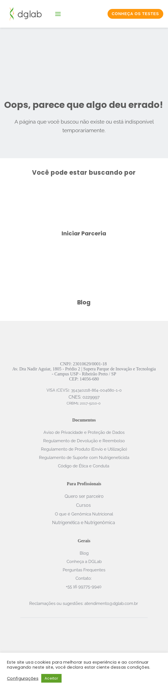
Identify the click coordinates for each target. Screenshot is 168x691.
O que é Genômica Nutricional (84, 514)
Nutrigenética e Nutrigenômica (83, 522)
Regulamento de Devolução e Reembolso (84, 440)
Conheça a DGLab (84, 561)
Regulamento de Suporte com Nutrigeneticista (84, 457)
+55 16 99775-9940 (84, 586)
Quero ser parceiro (84, 496)
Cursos (83, 505)
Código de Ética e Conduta (84, 465)
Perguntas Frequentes (84, 569)
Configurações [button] (22, 678)
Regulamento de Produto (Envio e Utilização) (84, 449)
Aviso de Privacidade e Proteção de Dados (84, 432)
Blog (84, 553)
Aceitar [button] (51, 678)
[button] (58, 14)
